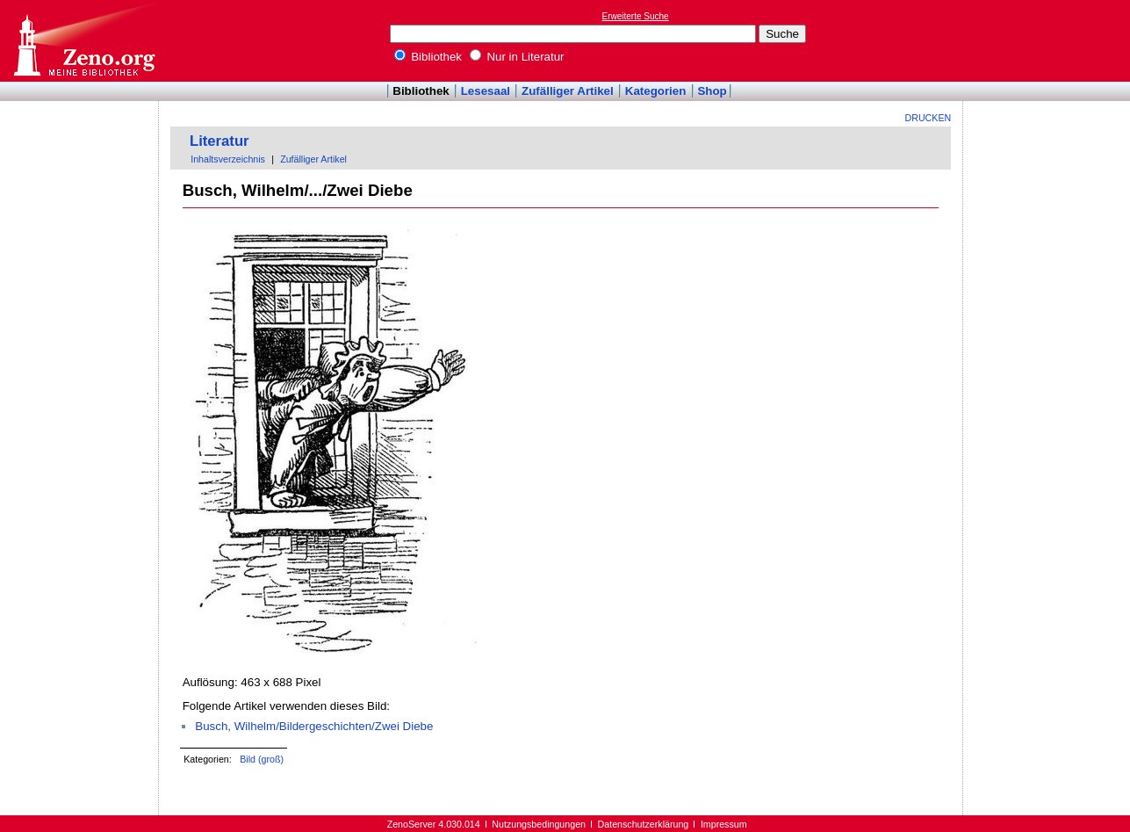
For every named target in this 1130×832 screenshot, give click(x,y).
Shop (711, 91)
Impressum (724, 824)
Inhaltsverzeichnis (228, 159)
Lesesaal (485, 91)
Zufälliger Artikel (568, 91)
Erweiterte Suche (635, 16)
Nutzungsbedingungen (539, 824)
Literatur (219, 141)
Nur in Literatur (517, 56)
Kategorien (656, 91)
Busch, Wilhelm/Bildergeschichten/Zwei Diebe (314, 726)
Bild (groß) (262, 759)
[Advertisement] (1049, 40)
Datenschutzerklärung (643, 824)
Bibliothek (428, 56)
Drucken (928, 117)
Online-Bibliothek (83, 41)
